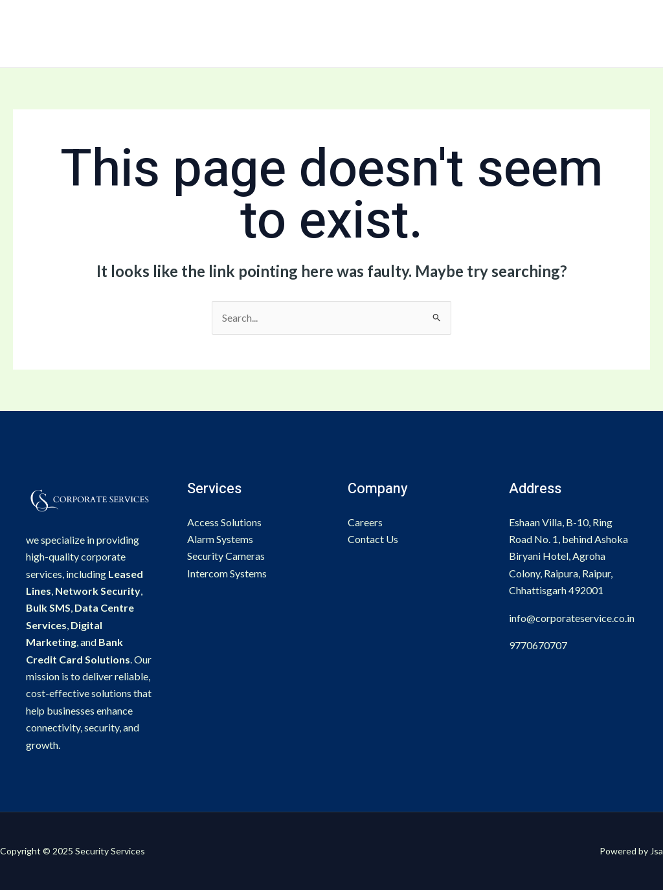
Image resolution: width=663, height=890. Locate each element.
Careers (365, 522)
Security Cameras (226, 556)
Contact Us (373, 539)
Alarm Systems (220, 539)
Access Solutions (224, 522)
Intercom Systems (227, 573)
